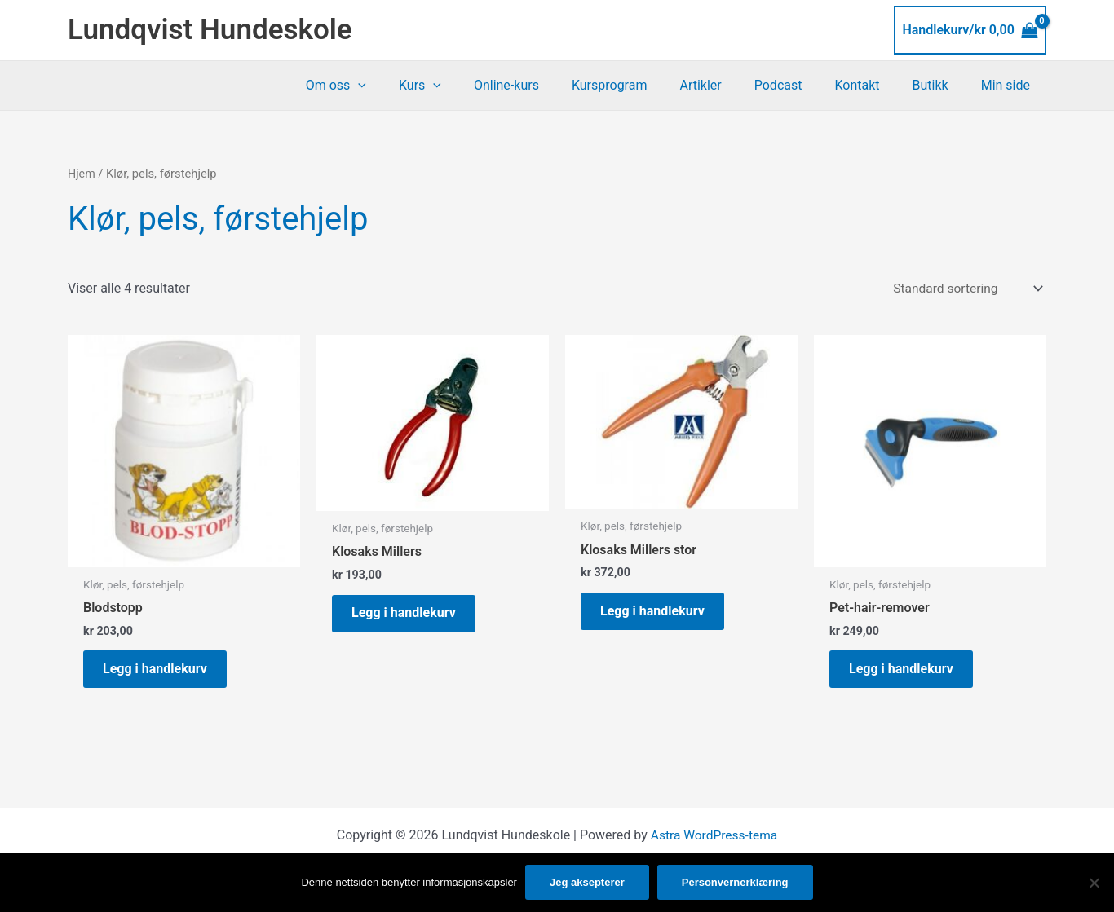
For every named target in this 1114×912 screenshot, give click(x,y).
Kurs (469, 85)
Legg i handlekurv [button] (160, 672)
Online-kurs (548, 85)
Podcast (801, 85)
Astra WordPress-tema (713, 840)
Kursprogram (645, 85)
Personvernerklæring (735, 882)
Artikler (729, 85)
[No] (1093, 883)
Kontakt (873, 85)
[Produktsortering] (964, 289)
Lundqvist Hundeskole (210, 29)
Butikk (940, 85)
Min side (1008, 85)
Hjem (82, 173)
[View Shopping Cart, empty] (970, 30)
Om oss (391, 85)
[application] (413, 85)
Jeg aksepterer (587, 882)
